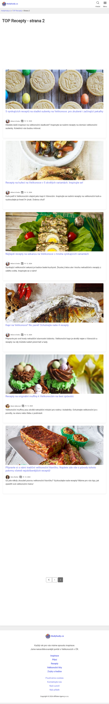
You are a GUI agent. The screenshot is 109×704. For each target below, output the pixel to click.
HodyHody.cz (6, 11)
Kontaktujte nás (54, 682)
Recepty (54, 663)
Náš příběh (55, 690)
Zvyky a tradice (54, 671)
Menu (105, 3)
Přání (54, 659)
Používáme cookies (54, 678)
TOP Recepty (17, 11)
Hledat (97, 3)
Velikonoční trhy (54, 667)
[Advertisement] (54, 47)
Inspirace (54, 656)
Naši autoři (54, 686)
